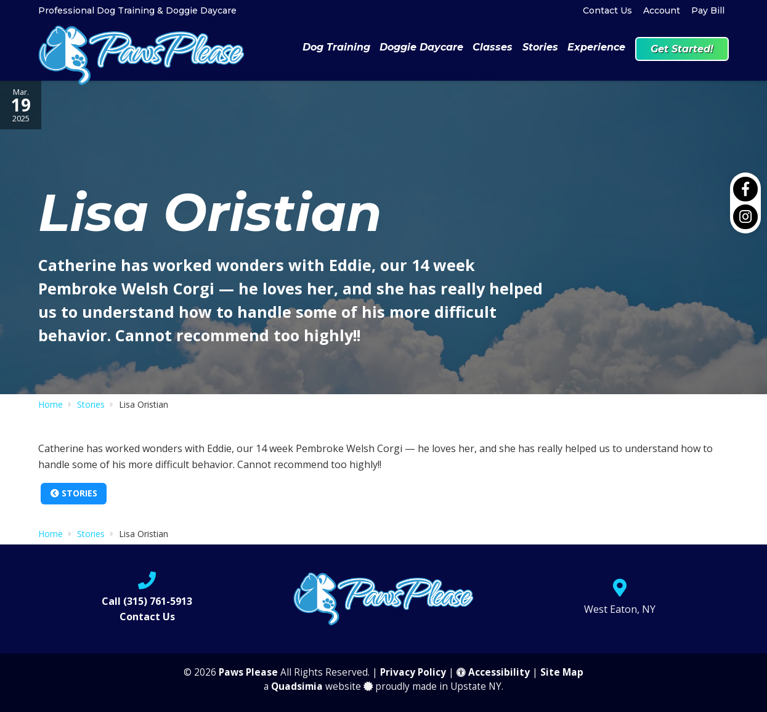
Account (661, 10)
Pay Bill (707, 10)
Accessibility (493, 672)
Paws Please (248, 672)
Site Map (561, 672)
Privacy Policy (413, 672)
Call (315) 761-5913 (147, 601)
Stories (74, 493)
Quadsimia (297, 686)
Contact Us (607, 10)
